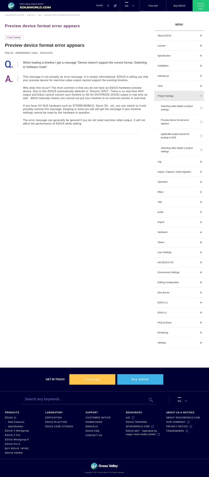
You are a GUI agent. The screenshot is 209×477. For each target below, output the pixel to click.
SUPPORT (92, 412)
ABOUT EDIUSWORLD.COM (183, 417)
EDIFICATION (53, 417)
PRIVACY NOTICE (177, 426)
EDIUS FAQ (93, 431)
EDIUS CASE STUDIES (59, 426)
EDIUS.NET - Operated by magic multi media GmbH (141, 433)
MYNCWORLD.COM (138, 426)
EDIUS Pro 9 (12, 444)
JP (133, 6)
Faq (39, 15)
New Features (16, 422)
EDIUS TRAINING (136, 422)
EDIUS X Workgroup (17, 430)
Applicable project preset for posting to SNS (175, 136)
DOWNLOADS (94, 422)
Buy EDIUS (179, 5)
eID (128, 417)
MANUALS (92, 426)
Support (31, 15)
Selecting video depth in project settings (177, 108)
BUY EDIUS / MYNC (17, 448)
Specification (15, 426)
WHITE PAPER (14, 453)
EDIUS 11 (11, 417)
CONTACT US (94, 435)
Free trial (152, 5)
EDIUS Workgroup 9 (17, 439)
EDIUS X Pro (12, 435)
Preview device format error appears (175, 122)
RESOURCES (134, 412)
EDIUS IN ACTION (56, 422)
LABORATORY (54, 412)
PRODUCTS (12, 412)
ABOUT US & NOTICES (180, 412)
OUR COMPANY (176, 422)
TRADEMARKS (175, 431)
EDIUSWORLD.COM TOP (14, 15)
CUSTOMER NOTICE (98, 417)
